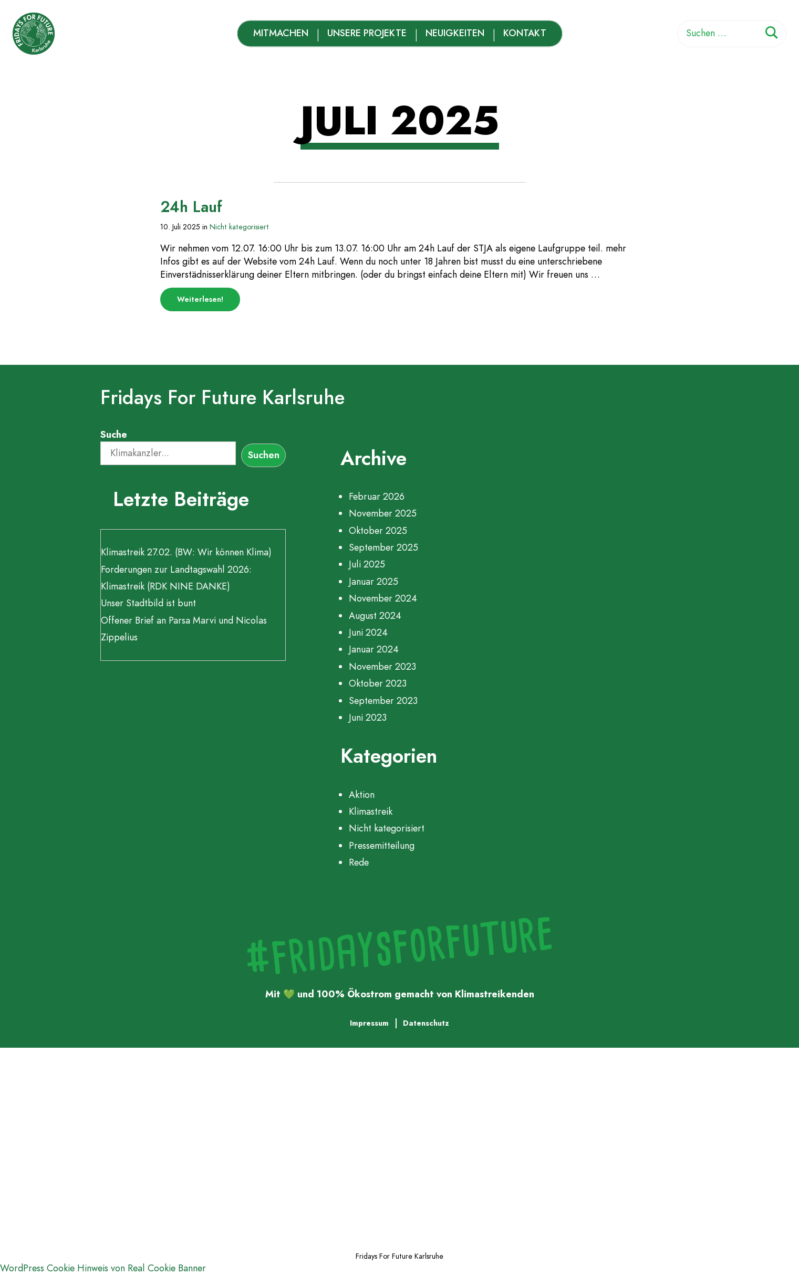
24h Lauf (191, 207)
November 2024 (383, 598)
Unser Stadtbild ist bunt (148, 603)
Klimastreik (370, 811)
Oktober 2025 (378, 531)
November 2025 (383, 513)
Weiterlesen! (208, 302)
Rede (359, 862)
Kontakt (524, 33)
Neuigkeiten (455, 33)
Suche (113, 434)
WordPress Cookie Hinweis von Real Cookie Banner (103, 1268)
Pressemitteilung (381, 845)
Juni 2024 (368, 632)
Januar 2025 (373, 581)
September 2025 (383, 547)
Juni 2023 (368, 717)
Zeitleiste (83, 1144)
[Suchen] (771, 34)
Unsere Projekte (367, 33)
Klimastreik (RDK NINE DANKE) (165, 586)
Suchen (263, 455)
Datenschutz (426, 1023)
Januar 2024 (374, 649)
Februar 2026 (376, 496)
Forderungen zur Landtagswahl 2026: (176, 569)
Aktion (362, 795)
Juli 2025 (367, 564)
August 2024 (375, 616)
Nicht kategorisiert (239, 227)
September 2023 (383, 701)
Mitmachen (280, 33)
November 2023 (382, 666)
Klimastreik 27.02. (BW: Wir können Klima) (186, 552)
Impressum (369, 1023)
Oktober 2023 (378, 683)
